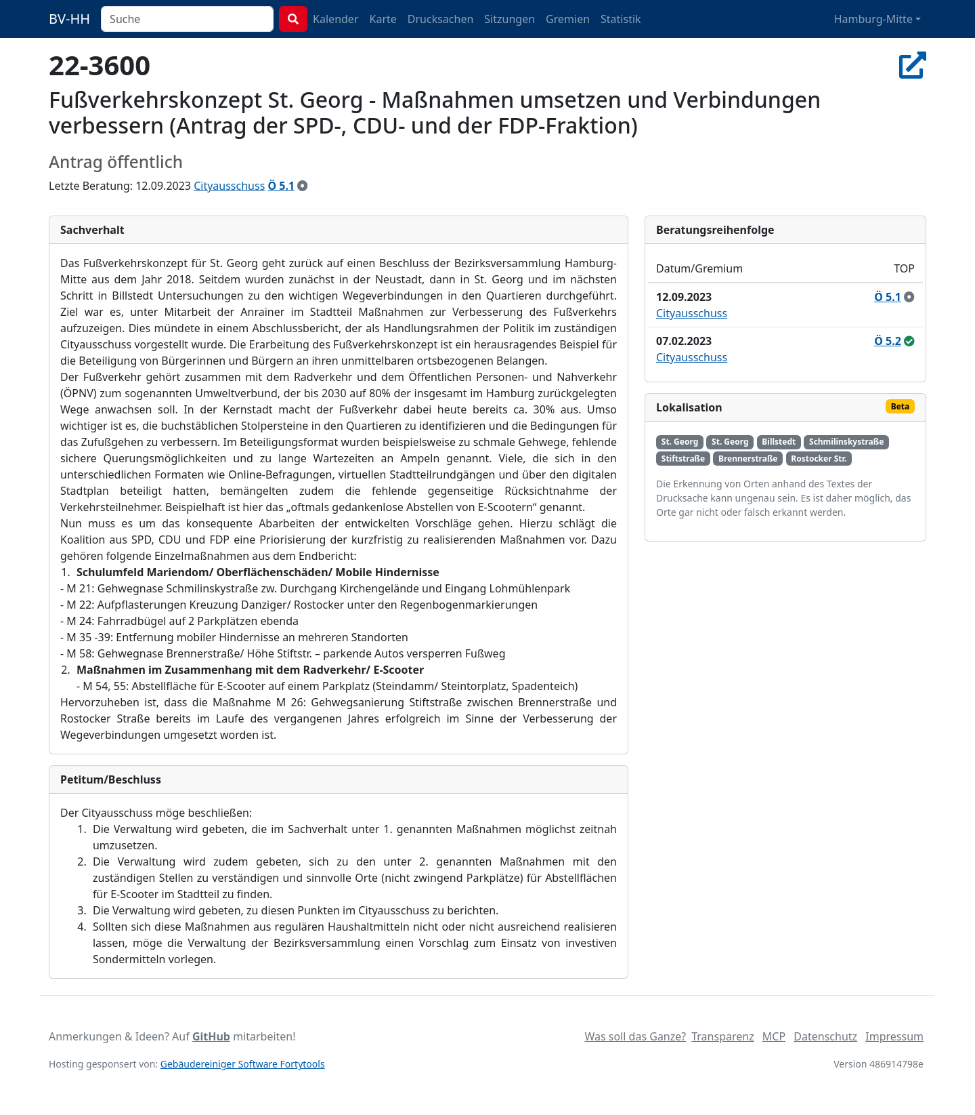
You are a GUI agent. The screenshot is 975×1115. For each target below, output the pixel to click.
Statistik (621, 19)
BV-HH (69, 18)
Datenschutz (825, 1036)
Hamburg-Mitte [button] (873, 19)
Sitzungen (509, 19)
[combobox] (187, 19)
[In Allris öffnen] (912, 64)
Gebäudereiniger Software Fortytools (242, 1063)
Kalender (335, 19)
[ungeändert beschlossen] (909, 340)
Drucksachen (441, 19)
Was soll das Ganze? (635, 1036)
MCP (773, 1036)
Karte (383, 19)
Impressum (894, 1036)
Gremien (568, 19)
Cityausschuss (229, 185)
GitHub (211, 1036)
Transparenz (722, 1036)
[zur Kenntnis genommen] (302, 185)
